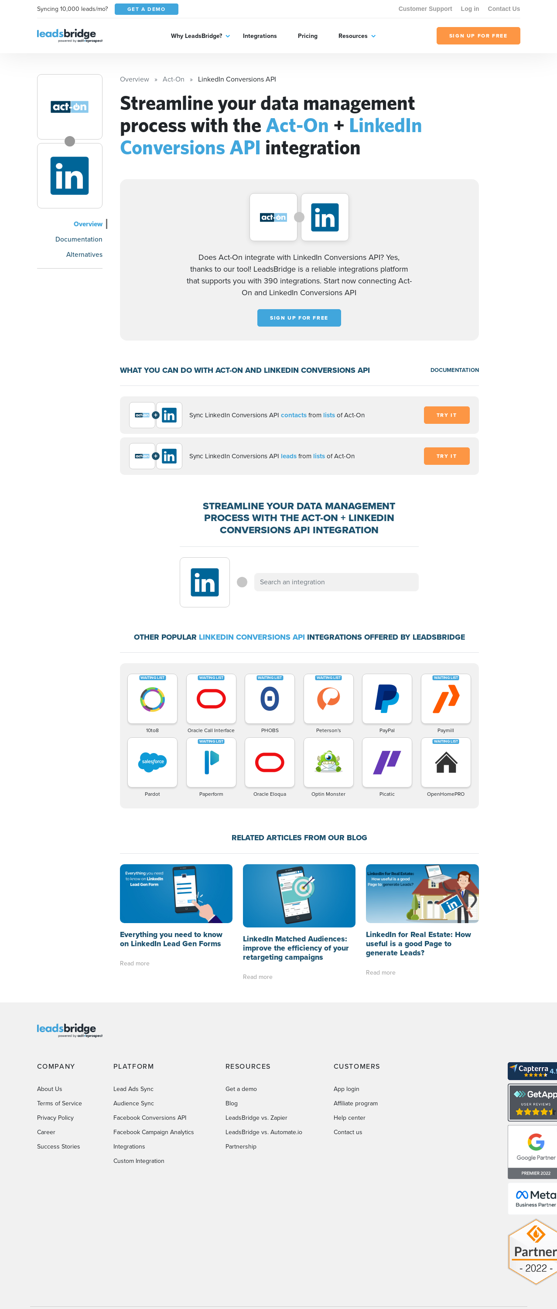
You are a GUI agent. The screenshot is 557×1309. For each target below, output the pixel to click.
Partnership (241, 1146)
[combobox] (336, 582)
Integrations (260, 36)
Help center (350, 1117)
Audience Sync (133, 1103)
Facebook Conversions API (149, 1117)
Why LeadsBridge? (196, 36)
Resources (353, 36)
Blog (232, 1103)
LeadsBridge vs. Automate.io (264, 1132)
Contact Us (504, 8)
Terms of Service (59, 1103)
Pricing (308, 36)
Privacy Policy (55, 1117)
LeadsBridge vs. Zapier (256, 1117)
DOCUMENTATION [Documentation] (455, 370)
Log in (470, 8)
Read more (135, 963)
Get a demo (241, 1089)
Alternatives (84, 254)
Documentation (79, 239)
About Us (49, 1089)
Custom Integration (138, 1161)
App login (346, 1089)
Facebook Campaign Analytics (153, 1132)
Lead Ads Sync (133, 1089)
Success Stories (58, 1146)
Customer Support (425, 8)
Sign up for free (299, 318)
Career (46, 1132)
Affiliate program (356, 1103)
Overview (88, 224)
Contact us (348, 1132)
